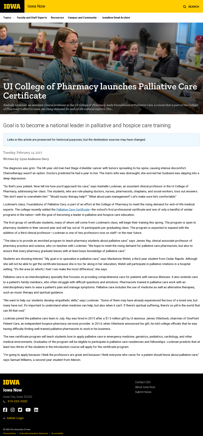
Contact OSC (143, 382)
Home (6, 80)
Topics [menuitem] (7, 17)
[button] (191, 6)
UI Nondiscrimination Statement (33, 433)
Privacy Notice (9, 433)
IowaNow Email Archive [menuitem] (116, 17)
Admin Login (15, 418)
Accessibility (57, 433)
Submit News (143, 392)
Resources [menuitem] (57, 17)
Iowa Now (36, 6)
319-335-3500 (15, 401)
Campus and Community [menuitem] (82, 17)
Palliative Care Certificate (72, 209)
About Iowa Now (145, 387)
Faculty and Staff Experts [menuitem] (32, 17)
